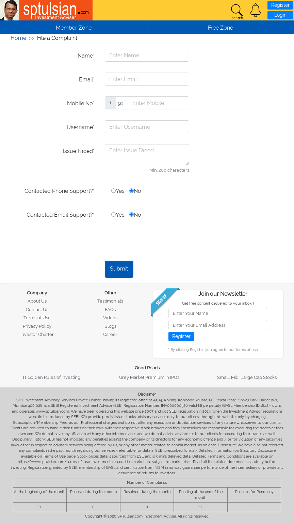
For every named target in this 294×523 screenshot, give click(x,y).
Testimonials (110, 301)
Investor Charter (37, 334)
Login (280, 15)
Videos (110, 317)
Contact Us (37, 309)
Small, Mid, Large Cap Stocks (247, 377)
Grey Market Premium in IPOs (149, 377)
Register (280, 5)
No (135, 191)
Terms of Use (37, 317)
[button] (255, 10)
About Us (37, 301)
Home (18, 38)
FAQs (110, 309)
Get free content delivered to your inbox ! (218, 303)
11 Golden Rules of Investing (51, 377)
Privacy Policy (37, 326)
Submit (119, 268)
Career (110, 334)
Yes (118, 191)
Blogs (110, 326)
